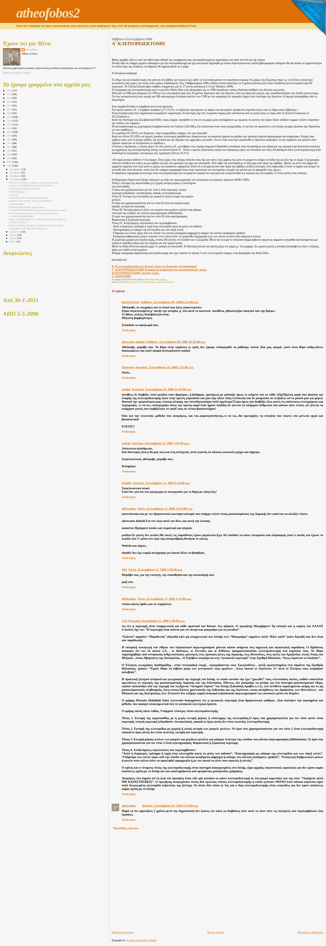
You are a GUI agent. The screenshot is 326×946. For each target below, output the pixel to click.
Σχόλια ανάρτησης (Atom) (142, 940)
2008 (9, 158)
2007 (9, 162)
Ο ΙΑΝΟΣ (13, 195)
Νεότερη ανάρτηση (122, 932)
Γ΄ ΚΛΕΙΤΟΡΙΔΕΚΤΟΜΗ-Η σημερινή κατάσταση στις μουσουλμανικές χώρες (159, 269)
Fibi (124, 569)
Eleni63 (127, 483)
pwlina (126, 389)
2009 (9, 154)
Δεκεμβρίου (15, 169)
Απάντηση (128, 330)
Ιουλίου (13, 235)
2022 (9, 105)
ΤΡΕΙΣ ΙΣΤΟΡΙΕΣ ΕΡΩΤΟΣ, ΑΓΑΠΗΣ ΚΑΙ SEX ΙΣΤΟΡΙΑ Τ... (38, 219)
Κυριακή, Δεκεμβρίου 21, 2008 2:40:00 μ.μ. (156, 620)
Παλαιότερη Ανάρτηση (310, 932)
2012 (9, 143)
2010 (9, 150)
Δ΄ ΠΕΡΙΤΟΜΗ (121, 276)
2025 (9, 94)
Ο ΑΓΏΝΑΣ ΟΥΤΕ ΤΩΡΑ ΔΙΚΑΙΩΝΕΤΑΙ (28, 198)
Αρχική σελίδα (215, 932)
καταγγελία (169, 282)
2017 (9, 124)
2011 (9, 147)
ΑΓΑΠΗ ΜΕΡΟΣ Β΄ (18, 222)
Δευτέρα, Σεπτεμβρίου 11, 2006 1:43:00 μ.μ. (160, 443)
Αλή (124, 620)
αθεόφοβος (129, 508)
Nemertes (128, 367)
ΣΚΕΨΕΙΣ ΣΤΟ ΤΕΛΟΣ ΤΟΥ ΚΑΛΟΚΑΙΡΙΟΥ (30, 201)
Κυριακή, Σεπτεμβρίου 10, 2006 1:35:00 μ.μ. (165, 367)
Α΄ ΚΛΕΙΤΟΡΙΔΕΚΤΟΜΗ (21, 216)
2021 (9, 109)
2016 (9, 128)
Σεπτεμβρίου (15, 179)
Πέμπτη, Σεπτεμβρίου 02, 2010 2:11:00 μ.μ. (170, 805)
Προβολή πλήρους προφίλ (17, 72)
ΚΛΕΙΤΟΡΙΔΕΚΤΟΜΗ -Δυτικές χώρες (135, 273)
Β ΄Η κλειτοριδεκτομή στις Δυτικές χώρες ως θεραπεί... (34, 213)
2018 (9, 120)
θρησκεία (124, 282)
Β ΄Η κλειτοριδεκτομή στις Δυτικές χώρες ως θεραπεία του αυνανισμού (154, 266)
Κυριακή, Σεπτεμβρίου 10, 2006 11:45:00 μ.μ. (161, 389)
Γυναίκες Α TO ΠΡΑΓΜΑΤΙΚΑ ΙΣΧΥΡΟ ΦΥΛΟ (31, 185)
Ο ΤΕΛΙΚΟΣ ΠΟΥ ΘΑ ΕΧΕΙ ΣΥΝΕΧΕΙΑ (28, 228)
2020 (9, 113)
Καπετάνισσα (130, 302)
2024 (9, 98)
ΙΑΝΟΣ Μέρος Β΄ (17, 191)
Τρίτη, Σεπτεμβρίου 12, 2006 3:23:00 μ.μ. (164, 598)
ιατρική (159, 282)
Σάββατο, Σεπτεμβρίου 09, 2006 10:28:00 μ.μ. (176, 342)
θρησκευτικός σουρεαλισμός (142, 282)
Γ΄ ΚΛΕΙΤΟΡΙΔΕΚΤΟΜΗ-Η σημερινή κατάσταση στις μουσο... (38, 210)
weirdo (126, 443)
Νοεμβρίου (15, 172)
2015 (9, 132)
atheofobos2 (48, 12)
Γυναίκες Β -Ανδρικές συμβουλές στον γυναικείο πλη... (34, 182)
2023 (9, 101)
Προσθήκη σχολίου (125, 828)
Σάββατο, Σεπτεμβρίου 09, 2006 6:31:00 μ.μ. (170, 302)
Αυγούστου (15, 231)
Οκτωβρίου (15, 176)
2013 (9, 139)
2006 (9, 165)
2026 (9, 90)
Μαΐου (12, 241)
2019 (9, 117)
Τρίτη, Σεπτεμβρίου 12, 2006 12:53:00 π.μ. (165, 508)
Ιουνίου (13, 238)
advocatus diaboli (133, 342)
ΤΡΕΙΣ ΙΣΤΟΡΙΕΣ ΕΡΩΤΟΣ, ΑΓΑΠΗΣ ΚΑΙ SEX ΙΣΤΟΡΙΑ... (37, 225)
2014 (9, 135)
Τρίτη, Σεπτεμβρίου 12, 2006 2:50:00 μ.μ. (155, 569)
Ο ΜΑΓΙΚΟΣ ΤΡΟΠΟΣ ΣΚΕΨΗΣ (24, 188)
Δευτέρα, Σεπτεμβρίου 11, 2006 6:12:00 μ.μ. (161, 483)
